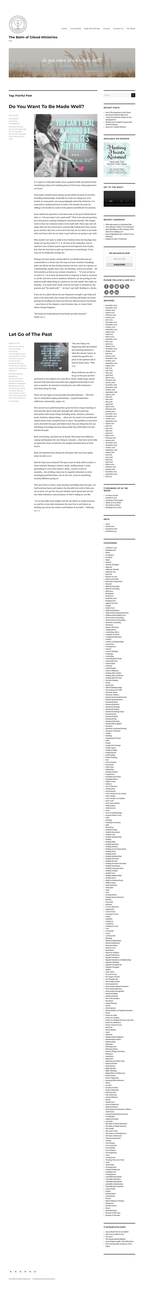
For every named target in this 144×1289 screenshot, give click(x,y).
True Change (110, 1143)
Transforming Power (113, 1138)
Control (108, 649)
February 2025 (111, 315)
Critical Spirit (110, 663)
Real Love (109, 1027)
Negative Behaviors (113, 955)
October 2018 (110, 390)
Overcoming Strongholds (115, 991)
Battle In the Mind (112, 579)
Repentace (109, 1054)
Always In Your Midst (113, 503)
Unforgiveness (111, 1174)
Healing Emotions (112, 844)
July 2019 (109, 368)
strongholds (110, 1117)
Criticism (109, 666)
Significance (110, 1102)
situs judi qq (110, 227)
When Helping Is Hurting (115, 1201)
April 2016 (109, 462)
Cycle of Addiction (112, 671)
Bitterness (109, 591)
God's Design (110, 796)
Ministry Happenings (113, 941)
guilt (107, 825)
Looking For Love (112, 926)
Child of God (110, 608)
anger (108, 560)
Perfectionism (111, 1008)
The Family (110, 1129)
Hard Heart (110, 827)
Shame (108, 1100)
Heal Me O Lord (111, 498)
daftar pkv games (112, 225)
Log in (108, 524)
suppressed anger (112, 1119)
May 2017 (109, 431)
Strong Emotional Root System (117, 1114)
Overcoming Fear (112, 984)
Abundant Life (111, 550)
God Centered (110, 791)
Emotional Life (111, 714)
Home (64, 28)
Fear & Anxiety (111, 762)
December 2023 (111, 322)
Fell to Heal (110, 767)
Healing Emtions (112, 847)
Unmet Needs (110, 1189)
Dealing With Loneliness (114, 676)
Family (108, 743)
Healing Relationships (114, 856)
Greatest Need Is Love (113, 815)
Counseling (75, 28)
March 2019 (110, 378)
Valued (108, 1191)
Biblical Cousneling (113, 589)
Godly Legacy (110, 806)
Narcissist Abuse (112, 945)
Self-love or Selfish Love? (115, 1234)
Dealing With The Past (17, 356)
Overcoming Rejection (114, 989)
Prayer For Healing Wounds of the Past (120, 1020)
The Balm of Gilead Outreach (116, 1126)
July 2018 (109, 397)
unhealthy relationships (114, 1184)
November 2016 (111, 445)
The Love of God (111, 1131)
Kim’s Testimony (120, 239)
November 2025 (111, 308)
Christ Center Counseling (115, 618)
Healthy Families (112, 871)
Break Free (109, 596)
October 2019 (110, 361)
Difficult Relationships (114, 688)
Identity (108, 900)
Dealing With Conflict (113, 673)
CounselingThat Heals (17, 354)
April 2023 (109, 334)
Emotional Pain (14, 361)
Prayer (108, 1013)
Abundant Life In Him (113, 508)
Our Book (131, 28)
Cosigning (109, 654)
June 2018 (109, 399)
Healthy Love (110, 873)
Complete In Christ (112, 635)
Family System (111, 753)
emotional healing (16, 127)
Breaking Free (111, 601)
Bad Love (109, 574)
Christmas (109, 625)
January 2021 (110, 346)
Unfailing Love (111, 1172)
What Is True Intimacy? (125, 227)
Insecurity (109, 902)
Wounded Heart (20, 398)
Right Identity (111, 1068)
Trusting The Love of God (115, 1160)
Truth (108, 1162)
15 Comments (14, 401)
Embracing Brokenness (114, 700)
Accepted (109, 557)
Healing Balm (110, 842)
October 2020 (110, 351)
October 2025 (110, 310)
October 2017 (110, 419)
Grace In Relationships (114, 813)
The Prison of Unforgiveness (116, 1133)
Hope (107, 890)
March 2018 (110, 407)
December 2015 (111, 472)
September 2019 (111, 363)
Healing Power (111, 854)
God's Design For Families (115, 798)
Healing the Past (111, 861)
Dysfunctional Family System (116, 697)
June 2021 (109, 342)
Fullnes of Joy (110, 782)
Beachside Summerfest (114, 582)
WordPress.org (111, 531)
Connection (110, 644)
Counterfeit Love (112, 661)
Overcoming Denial (113, 982)
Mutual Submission (113, 943)
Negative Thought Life (114, 965)
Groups (106, 28)
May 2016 (109, 460)
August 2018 (110, 395)
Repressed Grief (111, 1064)
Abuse (108, 553)
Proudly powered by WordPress (44, 1279)
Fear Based (109, 765)
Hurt (107, 892)
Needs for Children (112, 953)
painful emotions (112, 996)
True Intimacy (111, 1150)
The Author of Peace (113, 505)
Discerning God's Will (114, 690)
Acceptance (110, 555)
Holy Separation (111, 885)
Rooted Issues (111, 1076)
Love (107, 929)
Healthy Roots (111, 878)
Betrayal (108, 584)
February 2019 (111, 380)
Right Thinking (111, 1071)
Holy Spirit (109, 888)
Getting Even (110, 789)
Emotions (109, 726)
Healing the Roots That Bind (116, 863)
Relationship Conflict (113, 1039)
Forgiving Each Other (113, 777)
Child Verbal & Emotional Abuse (117, 613)
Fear (107, 760)
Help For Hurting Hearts (18, 368)
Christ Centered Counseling (115, 620)
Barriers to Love (111, 577)
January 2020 (110, 356)
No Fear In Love (111, 974)
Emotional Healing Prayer (115, 712)
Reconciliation (111, 1030)
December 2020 (111, 349)
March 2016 (110, 464)
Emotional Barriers (112, 704)
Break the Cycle (111, 598)
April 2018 (109, 404)
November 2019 (111, 358)
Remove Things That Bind (115, 1051)
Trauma (108, 1141)
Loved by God (110, 936)
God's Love (110, 801)
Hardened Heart (111, 830)
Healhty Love (110, 835)
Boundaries (110, 594)
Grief (107, 818)
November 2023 (111, 325)
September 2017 (111, 421)
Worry (108, 1208)
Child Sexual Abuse (112, 610)
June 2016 (109, 457)
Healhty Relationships (114, 837)
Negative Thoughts (112, 967)
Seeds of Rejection (112, 1090)
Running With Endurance (115, 1080)
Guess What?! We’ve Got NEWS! (117, 1232)
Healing (108, 839)
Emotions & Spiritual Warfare (116, 729)
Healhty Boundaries (113, 832)
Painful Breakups (112, 994)
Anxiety (108, 562)
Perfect (108, 1006)
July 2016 (109, 455)
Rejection (109, 1035)
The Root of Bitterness (114, 1136)
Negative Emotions (112, 957)
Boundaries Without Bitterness (117, 115)
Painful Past (13, 134)
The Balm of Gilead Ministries (33, 37)
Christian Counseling (113, 622)
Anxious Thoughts (112, 565)
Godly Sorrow (110, 808)
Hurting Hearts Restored (115, 897)
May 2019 (109, 373)
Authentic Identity (112, 569)
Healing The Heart (112, 859)
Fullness (109, 784)
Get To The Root (111, 786)
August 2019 (110, 366)
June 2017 (109, 428)
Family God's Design (113, 745)
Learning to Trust (112, 914)
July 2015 (109, 477)
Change (108, 606)
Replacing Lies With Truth (115, 1061)
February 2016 (111, 467)
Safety (108, 1083)
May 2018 (109, 402)
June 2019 (109, 370)
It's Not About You (112, 907)
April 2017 (109, 433)
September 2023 (111, 330)
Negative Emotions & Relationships (118, 960)
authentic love (111, 572)
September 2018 (111, 392)
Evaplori (108, 239)
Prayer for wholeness (113, 1023)
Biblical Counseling (16, 346)
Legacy (108, 917)
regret (108, 1032)
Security (108, 1085)
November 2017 (111, 416)
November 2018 (111, 387)
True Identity (110, 1148)
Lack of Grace (110, 912)
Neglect (108, 970)
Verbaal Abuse (111, 1194)
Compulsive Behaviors (114, 637)
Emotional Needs (112, 716)
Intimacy (109, 904)
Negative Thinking (112, 962)
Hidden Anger (111, 883)
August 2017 (110, 424)
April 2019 (109, 375)
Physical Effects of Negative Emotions (119, 1011)
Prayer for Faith (111, 1015)
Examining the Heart (113, 738)
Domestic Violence (112, 695)
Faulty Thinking (111, 757)
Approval (109, 567)
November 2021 (111, 339)
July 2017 (109, 426)
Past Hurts (109, 1001)
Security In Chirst (112, 1088)
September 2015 (111, 474)
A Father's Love (111, 548)
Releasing (109, 1044)
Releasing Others (112, 1049)
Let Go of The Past (30, 334)
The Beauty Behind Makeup (115, 1239)
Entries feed (110, 526)
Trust (108, 1155)
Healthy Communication (114, 868)
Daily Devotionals (92, 28)
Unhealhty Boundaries (114, 1177)
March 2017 (110, 436)
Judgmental (110, 909)
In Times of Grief (112, 495)
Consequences (111, 647)
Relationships (111, 1042)
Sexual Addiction (112, 1097)
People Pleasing (111, 1003)
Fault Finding (110, 755)
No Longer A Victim (113, 977)
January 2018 (110, 411)
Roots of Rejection (112, 1078)
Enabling (109, 736)
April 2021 (109, 344)
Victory (108, 1198)
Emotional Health (15, 129)
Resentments (110, 1066)
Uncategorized (14, 123)
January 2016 (110, 469)
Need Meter (110, 950)
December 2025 (111, 305)
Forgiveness (110, 774)
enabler (108, 733)
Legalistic (109, 919)
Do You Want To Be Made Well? (46, 106)
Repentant (109, 1059)
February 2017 (111, 438)
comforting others (112, 632)
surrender (109, 1121)
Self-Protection (111, 1095)
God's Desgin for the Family (116, 794)
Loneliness (110, 924)
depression (110, 685)
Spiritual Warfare (112, 1107)
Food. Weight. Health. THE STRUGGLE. (120, 1242)
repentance (110, 1056)
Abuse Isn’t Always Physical (116, 127)
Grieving (109, 820)
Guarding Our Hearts (113, 823)
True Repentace (111, 1153)
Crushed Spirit (111, 668)
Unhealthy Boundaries (114, 1182)
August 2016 (110, 452)
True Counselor (111, 1145)
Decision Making (112, 680)
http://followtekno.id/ (114, 234)
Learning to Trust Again (114, 500)
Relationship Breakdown (115, 1037)
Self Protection (111, 1092)
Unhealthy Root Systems (115, 1186)
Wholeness (110, 1203)
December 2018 (111, 385)
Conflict (108, 639)
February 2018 (111, 409)
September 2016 (111, 450)
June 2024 (109, 320)
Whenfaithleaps (116, 1227)
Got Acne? (109, 1237)
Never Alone (110, 972)
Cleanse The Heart (112, 627)
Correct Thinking (112, 651)
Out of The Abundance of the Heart (118, 112)
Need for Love (110, 948)
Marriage (109, 938)
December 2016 (111, 443)
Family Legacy (111, 748)
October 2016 (110, 448)
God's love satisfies (113, 803)
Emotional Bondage (113, 707)
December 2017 (111, 414)
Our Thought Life (112, 979)
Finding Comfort (112, 772)
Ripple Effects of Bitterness (115, 1073)
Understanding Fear (113, 1170)
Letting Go (13, 370)
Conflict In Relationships (115, 642)
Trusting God (110, 1158)
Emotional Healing (16, 358)
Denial (108, 683)
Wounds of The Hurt (113, 1213)
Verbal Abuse (110, 1196)
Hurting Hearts (111, 895)
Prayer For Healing (112, 1018)
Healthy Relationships (114, 876)
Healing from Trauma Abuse (116, 849)
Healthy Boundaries (113, 866)
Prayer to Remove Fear (114, 1025)
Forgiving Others (112, 779)
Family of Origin (111, 750)
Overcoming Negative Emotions (117, 986)
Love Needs (110, 931)
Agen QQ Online (111, 229)
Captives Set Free (112, 603)
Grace (108, 810)
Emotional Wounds (16, 363)
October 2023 (110, 327)
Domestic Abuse (111, 692)
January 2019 (110, 383)
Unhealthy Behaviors (113, 1179)
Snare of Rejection (112, 1104)
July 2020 (109, 354)
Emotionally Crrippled (17, 366)
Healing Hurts (111, 851)
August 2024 (110, 317)
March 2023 (110, 337)
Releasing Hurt (111, 1047)
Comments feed (111, 529)
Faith (107, 741)
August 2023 (110, 332)
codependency (111, 630)
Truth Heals (110, 1165)
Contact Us (118, 28)
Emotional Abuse (112, 702)
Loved (108, 933)
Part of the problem (113, 998)
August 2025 (110, 313)
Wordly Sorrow (111, 1206)
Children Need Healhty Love (116, 615)
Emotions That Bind (113, 731)
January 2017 (110, 440)
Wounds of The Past (113, 1215)
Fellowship (110, 770)
